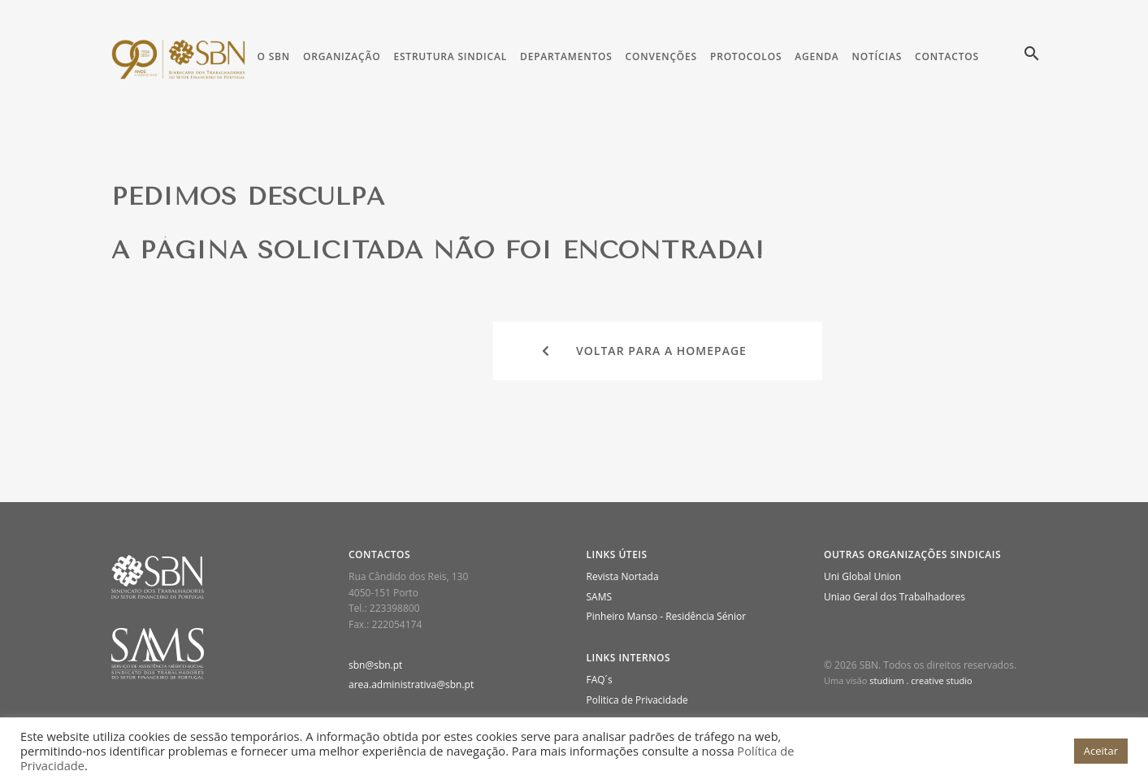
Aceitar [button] (1101, 750)
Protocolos (746, 56)
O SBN (274, 56)
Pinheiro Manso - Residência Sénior (667, 616)
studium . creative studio (920, 680)
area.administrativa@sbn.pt (411, 684)
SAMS (600, 597)
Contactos (947, 56)
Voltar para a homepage (644, 350)
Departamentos (566, 56)
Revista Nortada (623, 576)
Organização (341, 56)
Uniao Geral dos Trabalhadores (894, 597)
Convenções (661, 56)
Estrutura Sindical (450, 56)
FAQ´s (600, 680)
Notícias (877, 56)
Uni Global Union (862, 576)
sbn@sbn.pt (375, 665)
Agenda (816, 56)
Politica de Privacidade (637, 700)
